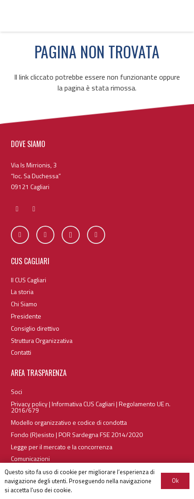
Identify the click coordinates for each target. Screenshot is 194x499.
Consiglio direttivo (35, 328)
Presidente (26, 316)
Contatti (21, 352)
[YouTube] (96, 235)
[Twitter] (45, 235)
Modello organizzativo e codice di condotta (69, 422)
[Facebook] (20, 235)
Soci (16, 391)
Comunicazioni (30, 458)
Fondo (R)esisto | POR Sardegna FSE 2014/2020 (77, 434)
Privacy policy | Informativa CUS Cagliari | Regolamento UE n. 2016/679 (90, 407)
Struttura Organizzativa (42, 340)
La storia (22, 291)
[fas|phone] (34, 209)
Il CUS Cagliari (28, 280)
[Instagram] (71, 235)
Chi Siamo (24, 304)
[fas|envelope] (17, 209)
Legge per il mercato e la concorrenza (61, 446)
